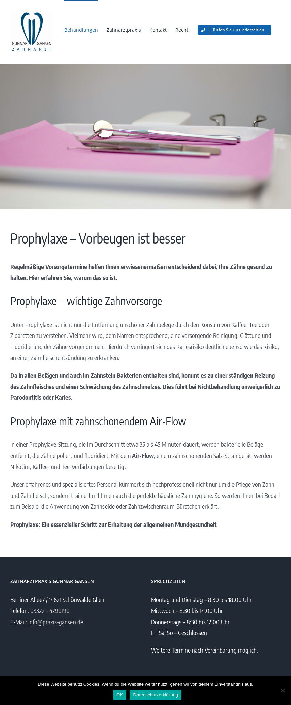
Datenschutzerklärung (155, 695)
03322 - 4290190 (50, 610)
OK (119, 695)
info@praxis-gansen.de (55, 622)
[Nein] (282, 690)
